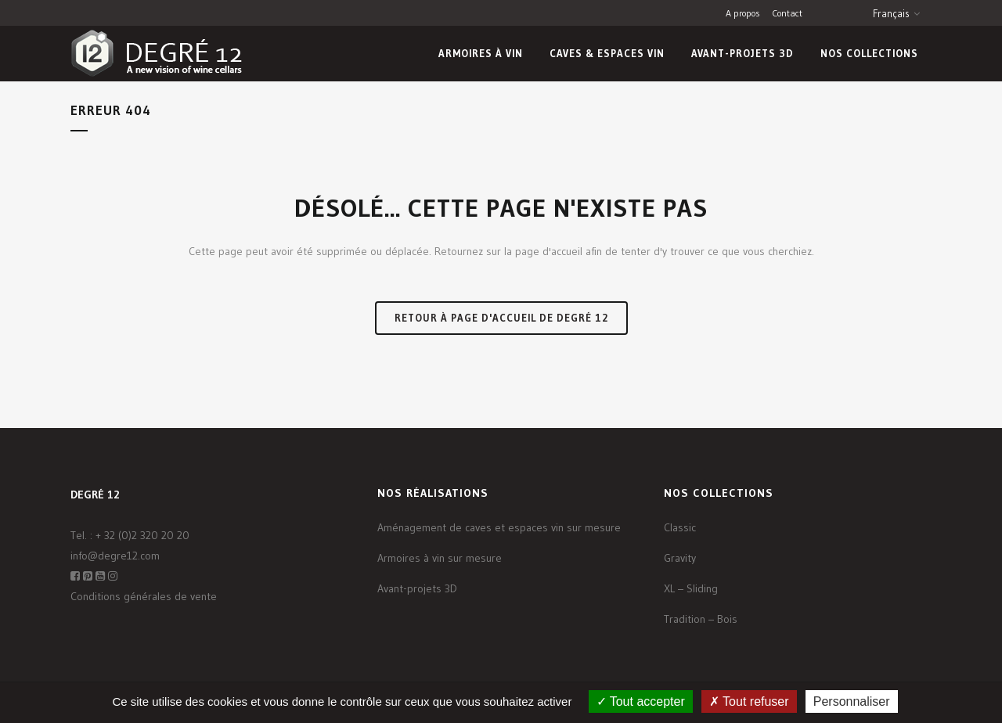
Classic (680, 527)
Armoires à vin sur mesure (439, 558)
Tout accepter (641, 701)
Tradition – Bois (700, 619)
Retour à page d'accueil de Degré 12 (501, 317)
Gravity (680, 558)
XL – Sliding (691, 588)
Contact (787, 13)
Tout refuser (749, 701)
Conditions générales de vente (143, 596)
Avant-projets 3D (417, 588)
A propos (743, 13)
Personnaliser (851, 701)
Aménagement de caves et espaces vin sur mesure (499, 527)
